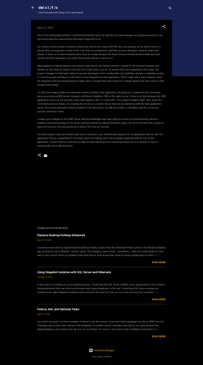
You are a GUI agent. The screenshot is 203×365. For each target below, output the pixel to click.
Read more (159, 262)
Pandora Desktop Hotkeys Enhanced (61, 235)
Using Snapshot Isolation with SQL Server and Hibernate (74, 272)
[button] (164, 27)
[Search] (170, 9)
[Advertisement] (101, 191)
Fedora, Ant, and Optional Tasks (58, 309)
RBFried (108, 357)
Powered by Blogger (101, 350)
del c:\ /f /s (48, 7)
